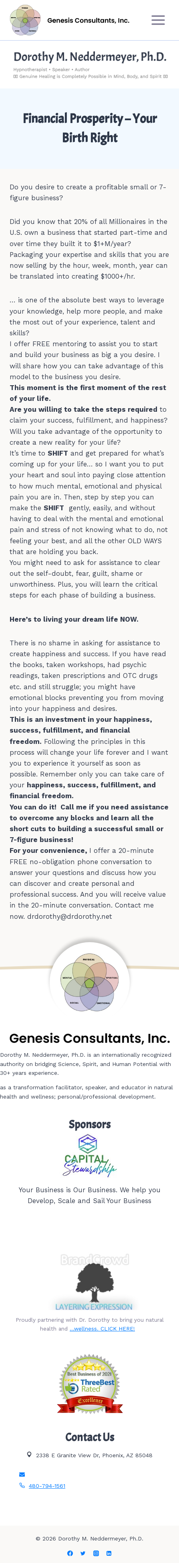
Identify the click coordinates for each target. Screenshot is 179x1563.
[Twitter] (82, 1553)
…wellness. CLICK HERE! (102, 1328)
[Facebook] (70, 1553)
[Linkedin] (109, 1553)
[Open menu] (158, 20)
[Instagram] (96, 1553)
